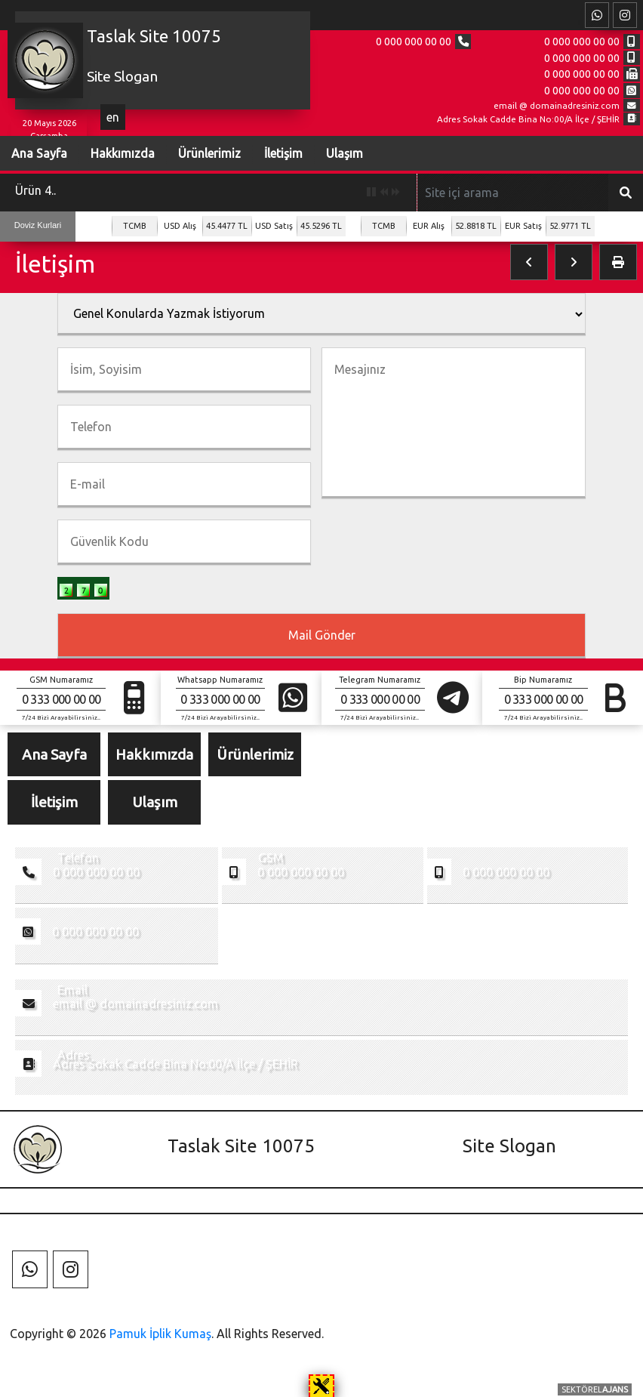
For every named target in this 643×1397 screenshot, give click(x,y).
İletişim (282, 153)
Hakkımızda (121, 153)
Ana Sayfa (54, 754)
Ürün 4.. (35, 190)
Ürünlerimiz (208, 153)
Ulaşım (343, 153)
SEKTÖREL (594, 1389)
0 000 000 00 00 (413, 41)
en (112, 117)
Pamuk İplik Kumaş (160, 1333)
